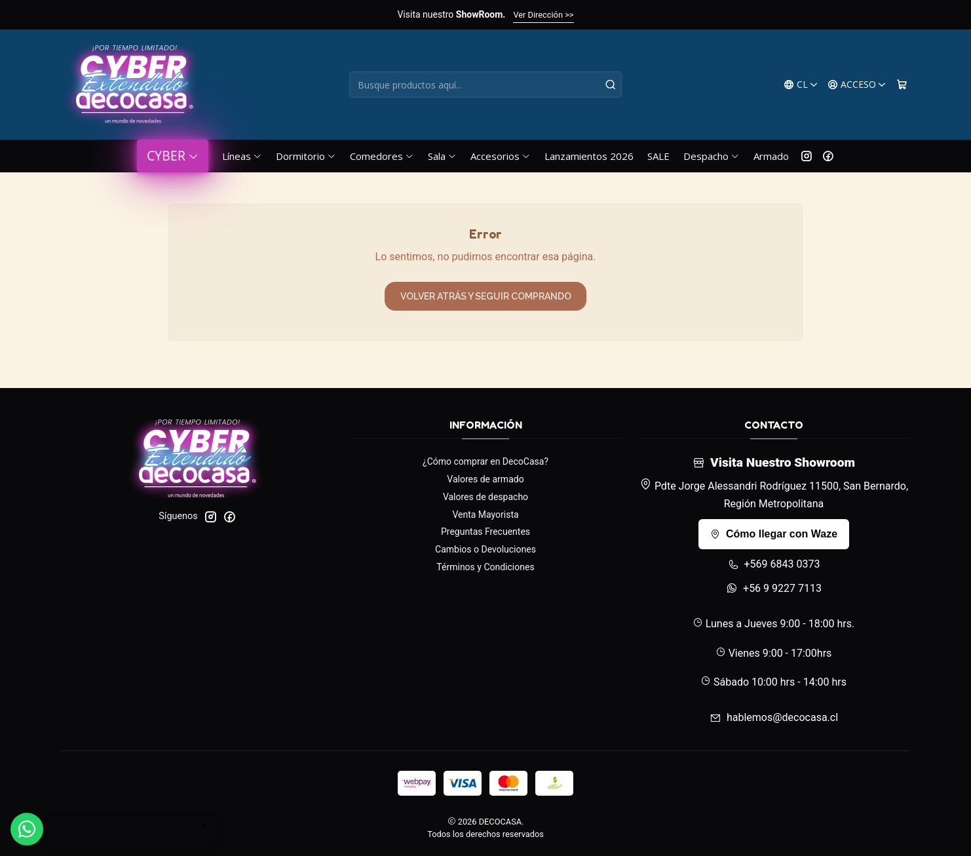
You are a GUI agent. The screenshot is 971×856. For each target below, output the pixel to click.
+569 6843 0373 (774, 564)
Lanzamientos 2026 (589, 156)
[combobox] (485, 84)
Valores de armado (485, 479)
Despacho (711, 156)
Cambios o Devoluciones (485, 549)
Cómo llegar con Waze (773, 533)
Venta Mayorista (485, 514)
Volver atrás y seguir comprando (485, 296)
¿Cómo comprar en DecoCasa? (485, 461)
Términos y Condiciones (485, 567)
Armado (771, 156)
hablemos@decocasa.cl (774, 717)
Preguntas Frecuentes (485, 531)
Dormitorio (306, 156)
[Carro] (902, 84)
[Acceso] (857, 84)
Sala (442, 156)
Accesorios (500, 156)
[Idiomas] (801, 84)
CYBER (173, 156)
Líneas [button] (242, 156)
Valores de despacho (485, 497)
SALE (658, 156)
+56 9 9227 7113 (774, 588)
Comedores (382, 156)
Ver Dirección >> (543, 15)
